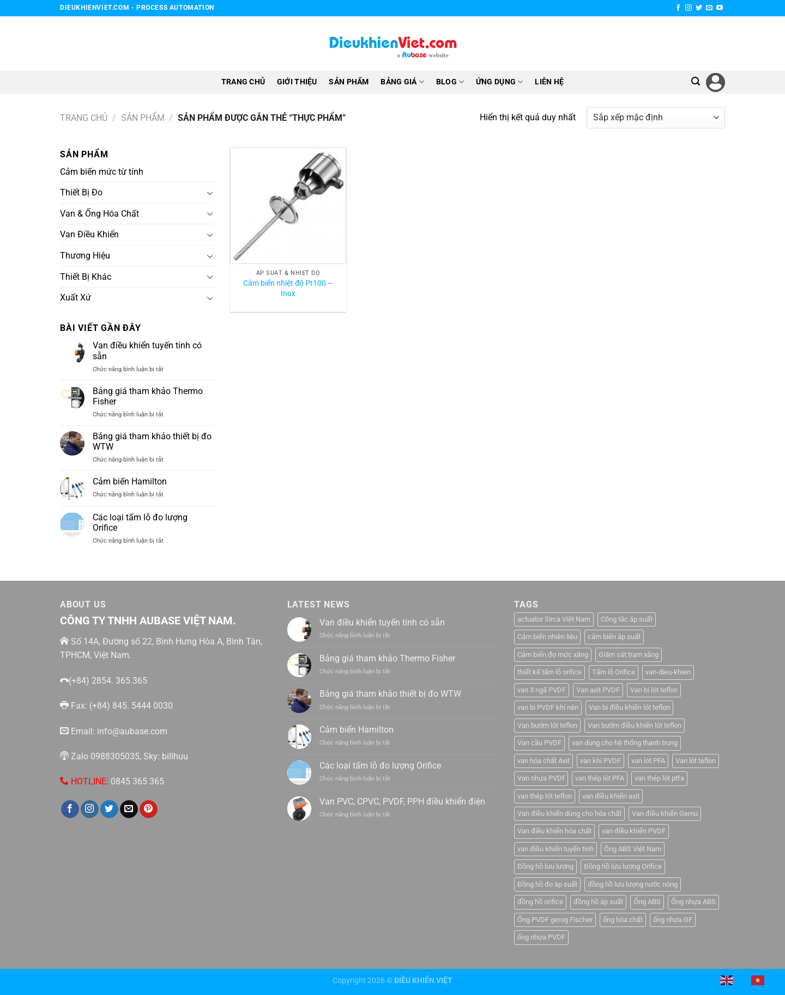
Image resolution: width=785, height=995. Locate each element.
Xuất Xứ (75, 297)
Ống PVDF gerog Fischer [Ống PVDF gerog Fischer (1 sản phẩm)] (555, 920)
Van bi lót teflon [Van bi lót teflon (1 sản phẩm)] (654, 690)
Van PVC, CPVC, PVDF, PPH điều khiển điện (402, 801)
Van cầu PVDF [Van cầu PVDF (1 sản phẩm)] (539, 743)
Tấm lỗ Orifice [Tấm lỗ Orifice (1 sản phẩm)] (613, 672)
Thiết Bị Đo (81, 192)
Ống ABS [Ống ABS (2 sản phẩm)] (647, 902)
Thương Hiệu (85, 255)
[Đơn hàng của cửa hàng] (656, 117)
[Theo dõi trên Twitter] (699, 8)
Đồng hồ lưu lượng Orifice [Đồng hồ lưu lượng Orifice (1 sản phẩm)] (623, 866)
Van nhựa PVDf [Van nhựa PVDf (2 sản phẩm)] (541, 778)
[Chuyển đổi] (210, 192)
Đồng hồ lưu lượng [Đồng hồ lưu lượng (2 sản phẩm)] (545, 866)
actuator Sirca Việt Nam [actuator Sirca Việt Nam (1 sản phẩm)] (553, 619)
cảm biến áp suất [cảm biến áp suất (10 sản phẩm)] (614, 636)
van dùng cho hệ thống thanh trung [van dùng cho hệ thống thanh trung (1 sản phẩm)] (625, 743)
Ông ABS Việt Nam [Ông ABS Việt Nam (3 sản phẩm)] (632, 849)
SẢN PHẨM (349, 82)
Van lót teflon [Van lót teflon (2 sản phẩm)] (695, 761)
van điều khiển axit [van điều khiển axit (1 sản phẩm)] (610, 796)
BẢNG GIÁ (402, 82)
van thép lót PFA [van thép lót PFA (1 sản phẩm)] (599, 778)
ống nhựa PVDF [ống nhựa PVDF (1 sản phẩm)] (541, 937)
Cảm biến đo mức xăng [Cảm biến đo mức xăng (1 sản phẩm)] (552, 654)
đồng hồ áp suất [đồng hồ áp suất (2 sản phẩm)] (598, 902)
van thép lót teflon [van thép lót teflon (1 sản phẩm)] (544, 796)
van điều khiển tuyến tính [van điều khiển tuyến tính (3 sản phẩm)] (555, 849)
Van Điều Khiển (89, 234)
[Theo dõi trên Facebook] (678, 8)
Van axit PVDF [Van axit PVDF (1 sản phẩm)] (598, 690)
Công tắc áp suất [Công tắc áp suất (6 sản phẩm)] (627, 619)
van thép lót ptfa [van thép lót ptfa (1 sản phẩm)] (659, 778)
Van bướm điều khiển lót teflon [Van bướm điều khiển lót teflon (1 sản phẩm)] (634, 725)
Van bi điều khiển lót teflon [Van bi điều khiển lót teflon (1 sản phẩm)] (629, 707)
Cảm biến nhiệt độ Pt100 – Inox (288, 288)
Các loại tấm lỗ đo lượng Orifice (140, 522)
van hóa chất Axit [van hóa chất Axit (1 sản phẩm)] (543, 761)
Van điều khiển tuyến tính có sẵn (147, 350)
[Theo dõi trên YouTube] (719, 8)
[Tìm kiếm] (695, 81)
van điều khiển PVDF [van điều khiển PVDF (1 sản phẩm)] (634, 831)
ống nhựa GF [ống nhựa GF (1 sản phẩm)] (672, 920)
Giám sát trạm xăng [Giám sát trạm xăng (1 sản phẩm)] (629, 654)
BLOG (450, 82)
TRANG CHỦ (243, 82)
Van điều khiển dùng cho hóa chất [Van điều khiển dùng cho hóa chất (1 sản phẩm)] (569, 813)
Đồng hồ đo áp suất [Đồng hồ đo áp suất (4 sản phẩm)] (547, 884)
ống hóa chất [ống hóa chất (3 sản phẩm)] (623, 920)
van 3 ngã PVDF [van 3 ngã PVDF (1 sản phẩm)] (541, 690)
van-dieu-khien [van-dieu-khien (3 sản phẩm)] (668, 672)
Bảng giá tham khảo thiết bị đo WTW (152, 441)
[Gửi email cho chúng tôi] (709, 8)
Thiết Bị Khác (85, 276)
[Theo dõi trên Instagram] (688, 8)
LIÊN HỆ (549, 82)
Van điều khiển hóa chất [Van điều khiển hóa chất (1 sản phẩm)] (554, 831)
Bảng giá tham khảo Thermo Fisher (148, 396)
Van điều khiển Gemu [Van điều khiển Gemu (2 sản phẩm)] (665, 813)
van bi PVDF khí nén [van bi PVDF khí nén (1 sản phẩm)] (547, 707)
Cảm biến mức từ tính (101, 172)
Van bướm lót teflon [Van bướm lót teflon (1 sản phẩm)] (547, 725)
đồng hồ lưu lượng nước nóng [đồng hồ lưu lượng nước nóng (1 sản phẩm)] (633, 884)
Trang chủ (83, 118)
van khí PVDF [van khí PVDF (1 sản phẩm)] (600, 761)
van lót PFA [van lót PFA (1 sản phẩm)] (648, 761)
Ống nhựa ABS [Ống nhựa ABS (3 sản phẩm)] (693, 902)
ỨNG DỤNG (499, 82)
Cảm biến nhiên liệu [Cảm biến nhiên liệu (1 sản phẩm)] (547, 636)
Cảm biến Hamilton (130, 481)
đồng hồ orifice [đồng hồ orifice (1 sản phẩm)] (540, 902)
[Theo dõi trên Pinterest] (149, 809)
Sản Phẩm (143, 118)
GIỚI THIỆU (297, 82)
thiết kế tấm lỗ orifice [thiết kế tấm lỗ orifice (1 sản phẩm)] (549, 672)
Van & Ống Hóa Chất (99, 213)
